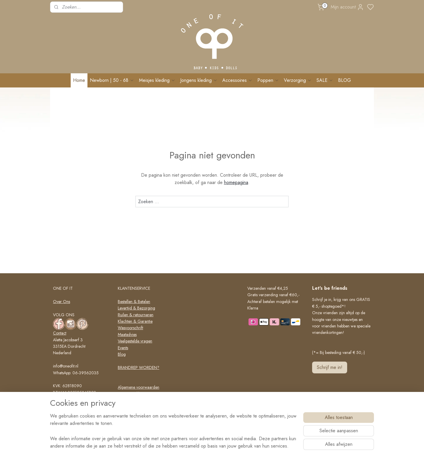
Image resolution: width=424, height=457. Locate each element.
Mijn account (347, 7)
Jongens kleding (199, 80)
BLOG (344, 80)
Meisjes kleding (157, 80)
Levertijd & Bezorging (136, 308)
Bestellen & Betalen (134, 301)
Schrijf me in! (329, 367)
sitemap (226, 446)
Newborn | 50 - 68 (112, 80)
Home (79, 80)
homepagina (236, 182)
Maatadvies (127, 334)
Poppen (268, 80)
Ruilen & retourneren (135, 315)
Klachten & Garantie (135, 321)
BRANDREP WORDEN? (138, 367)
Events (123, 348)
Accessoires (237, 80)
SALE (325, 80)
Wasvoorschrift (130, 328)
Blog (122, 354)
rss (237, 446)
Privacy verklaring (133, 394)
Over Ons (61, 301)
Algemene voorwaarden (138, 387)
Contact (59, 333)
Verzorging (298, 80)
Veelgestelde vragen (135, 341)
